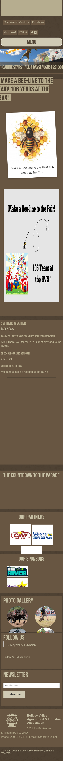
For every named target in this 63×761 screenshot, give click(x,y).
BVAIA (23, 32)
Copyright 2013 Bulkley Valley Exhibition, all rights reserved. (27, 751)
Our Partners (32, 517)
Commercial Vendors (16, 22)
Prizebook (38, 22)
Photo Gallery (18, 600)
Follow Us (13, 637)
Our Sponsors (31, 559)
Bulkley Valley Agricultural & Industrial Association (44, 719)
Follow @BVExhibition (16, 657)
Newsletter (15, 674)
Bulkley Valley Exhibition (21, 645)
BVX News (7, 329)
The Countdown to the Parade (31, 475)
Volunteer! (10, 32)
